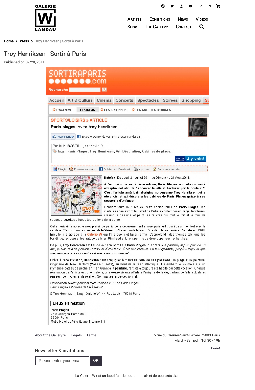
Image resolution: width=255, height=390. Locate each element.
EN (209, 6)
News (183, 19)
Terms (91, 335)
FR (200, 6)
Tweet (215, 348)
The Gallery (156, 27)
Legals (76, 335)
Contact (184, 27)
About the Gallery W (51, 335)
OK (96, 360)
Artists (134, 19)
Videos (202, 19)
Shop (132, 27)
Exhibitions (159, 19)
